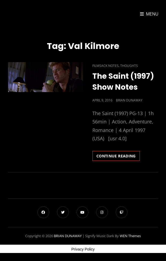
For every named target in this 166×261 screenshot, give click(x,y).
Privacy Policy (83, 249)
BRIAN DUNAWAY (68, 235)
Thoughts (129, 65)
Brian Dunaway (129, 100)
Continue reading (118, 157)
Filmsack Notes (105, 65)
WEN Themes (130, 235)
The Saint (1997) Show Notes (123, 81)
